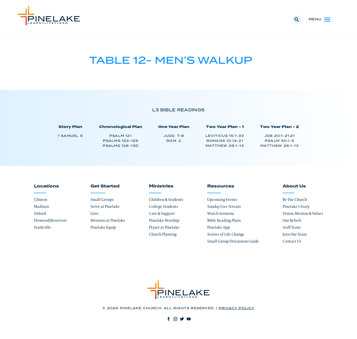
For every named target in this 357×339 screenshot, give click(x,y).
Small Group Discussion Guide (233, 241)
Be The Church (295, 199)
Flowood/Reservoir (50, 220)
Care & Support (162, 213)
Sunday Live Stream (224, 206)
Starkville (42, 227)
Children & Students (166, 199)
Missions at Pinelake (107, 220)
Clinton (40, 199)
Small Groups (102, 199)
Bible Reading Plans (224, 220)
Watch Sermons (220, 213)
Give (94, 213)
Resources (220, 186)
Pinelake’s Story (296, 206)
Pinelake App (218, 227)
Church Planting (163, 234)
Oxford (40, 213)
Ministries (161, 186)
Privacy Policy (237, 308)
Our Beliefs (292, 220)
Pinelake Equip (103, 227)
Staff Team (291, 227)
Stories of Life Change (225, 234)
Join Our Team (295, 234)
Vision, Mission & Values (303, 213)
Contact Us (292, 241)
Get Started (104, 186)
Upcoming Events (222, 199)
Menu (320, 20)
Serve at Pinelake (105, 206)
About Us (294, 186)
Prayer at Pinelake (164, 227)
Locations (46, 186)
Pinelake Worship (164, 220)
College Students (163, 206)
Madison (41, 206)
